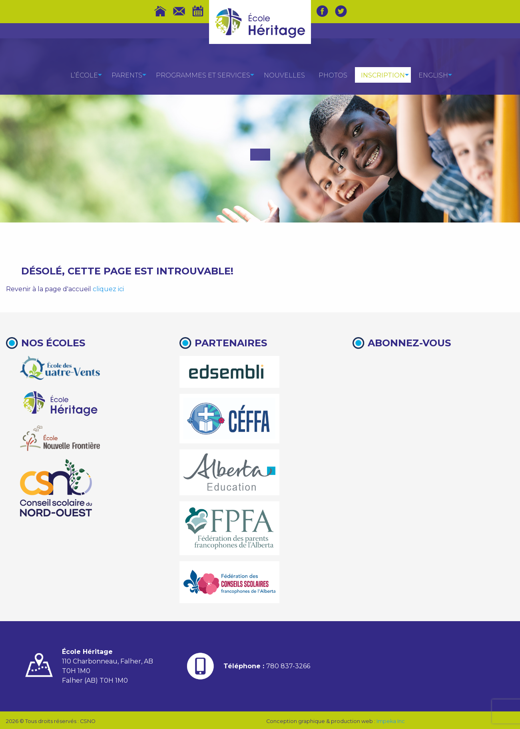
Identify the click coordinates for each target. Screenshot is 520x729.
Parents (127, 75)
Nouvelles (284, 75)
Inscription (383, 75)
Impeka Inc (391, 721)
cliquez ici (108, 289)
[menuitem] (84, 75)
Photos (333, 75)
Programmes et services (203, 75)
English (433, 75)
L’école (84, 75)
